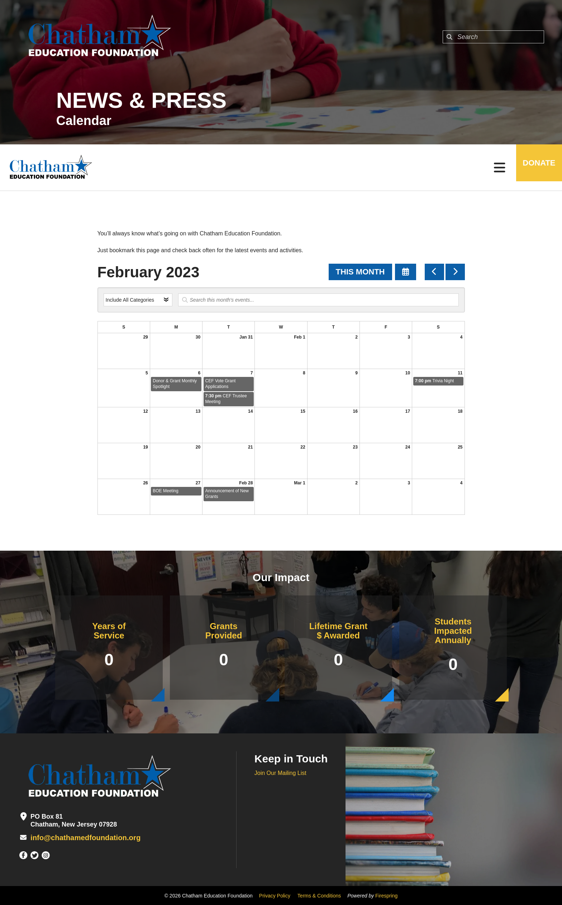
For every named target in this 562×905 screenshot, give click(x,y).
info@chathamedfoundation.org (79, 837)
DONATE (535, 167)
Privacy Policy (274, 895)
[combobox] (493, 36)
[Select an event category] (138, 299)
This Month (360, 271)
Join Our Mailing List (280, 773)
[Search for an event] (318, 299)
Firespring (386, 895)
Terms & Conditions (319, 895)
